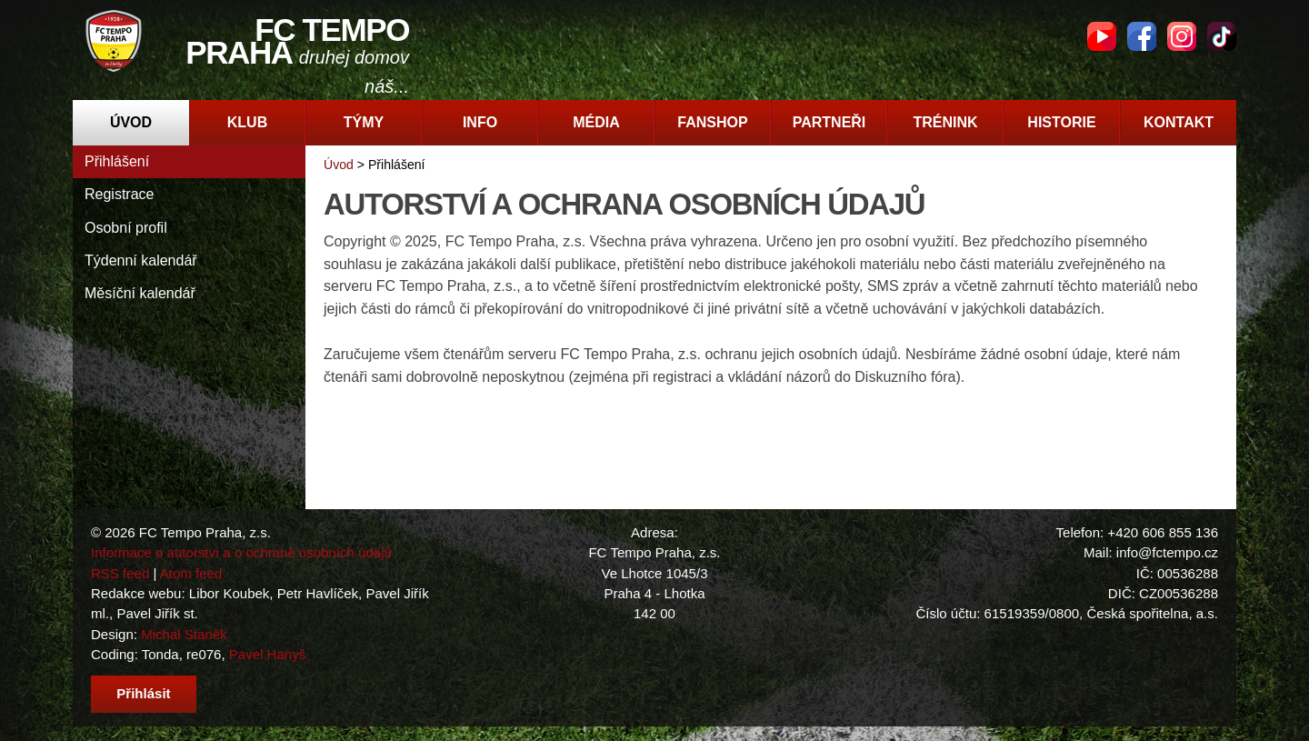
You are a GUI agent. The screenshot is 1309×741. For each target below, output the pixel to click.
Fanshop (712, 122)
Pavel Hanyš (267, 654)
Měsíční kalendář (140, 293)
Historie (1061, 122)
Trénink (945, 122)
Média (596, 122)
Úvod (131, 122)
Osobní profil (126, 227)
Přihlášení (117, 161)
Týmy (364, 122)
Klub (247, 122)
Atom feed (191, 573)
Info (480, 122)
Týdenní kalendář (141, 260)
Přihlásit (143, 693)
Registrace (119, 194)
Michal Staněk (183, 634)
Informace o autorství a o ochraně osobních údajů (241, 552)
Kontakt (1179, 122)
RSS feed (120, 573)
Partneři (829, 122)
